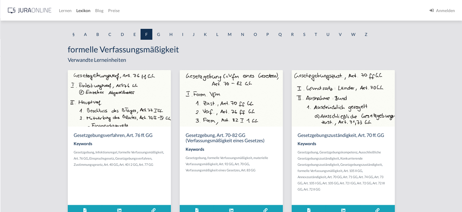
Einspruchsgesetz (148, 158)
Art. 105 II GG (399, 171)
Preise (207, 10)
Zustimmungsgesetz (135, 164)
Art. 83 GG (295, 170)
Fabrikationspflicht (22, 62)
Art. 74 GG (412, 177)
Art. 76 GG (128, 158)
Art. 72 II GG (358, 189)
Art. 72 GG (411, 183)
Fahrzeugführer (19, 168)
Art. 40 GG (158, 164)
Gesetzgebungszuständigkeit (408, 164)
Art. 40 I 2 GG (175, 164)
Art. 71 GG (397, 177)
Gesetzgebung (131, 152)
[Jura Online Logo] (123, 10)
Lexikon (177, 10)
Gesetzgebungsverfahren (180, 158)
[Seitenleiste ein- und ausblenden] (85, 9)
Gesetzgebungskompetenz (385, 152)
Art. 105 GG (377, 183)
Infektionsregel (153, 152)
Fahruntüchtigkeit (21, 142)
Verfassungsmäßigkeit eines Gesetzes (259, 170)
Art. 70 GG (288, 164)
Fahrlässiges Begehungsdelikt (31, 102)
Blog (193, 10)
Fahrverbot (15, 155)
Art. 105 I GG (359, 183)
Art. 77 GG (193, 164)
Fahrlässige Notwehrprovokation (35, 89)
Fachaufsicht (16, 75)
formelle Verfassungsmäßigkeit (187, 152)
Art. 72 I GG (394, 183)
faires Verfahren (19, 195)
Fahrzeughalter (18, 181)
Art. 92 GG (273, 164)
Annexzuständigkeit (358, 177)
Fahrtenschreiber (21, 128)
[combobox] (47, 28)
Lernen (159, 10)
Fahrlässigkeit (17, 115)
